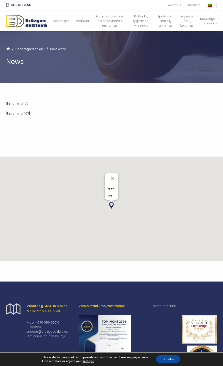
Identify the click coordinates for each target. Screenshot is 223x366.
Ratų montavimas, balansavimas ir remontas (110, 21)
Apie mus (174, 5)
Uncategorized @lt (30, 49)
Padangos (61, 21)
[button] (111, 205)
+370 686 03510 (19, 5)
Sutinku (168, 359)
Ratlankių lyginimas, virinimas (141, 21)
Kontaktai (194, 5)
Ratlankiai (81, 21)
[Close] (113, 178)
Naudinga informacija (208, 21)
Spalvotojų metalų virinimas (165, 21)
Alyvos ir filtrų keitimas (187, 21)
